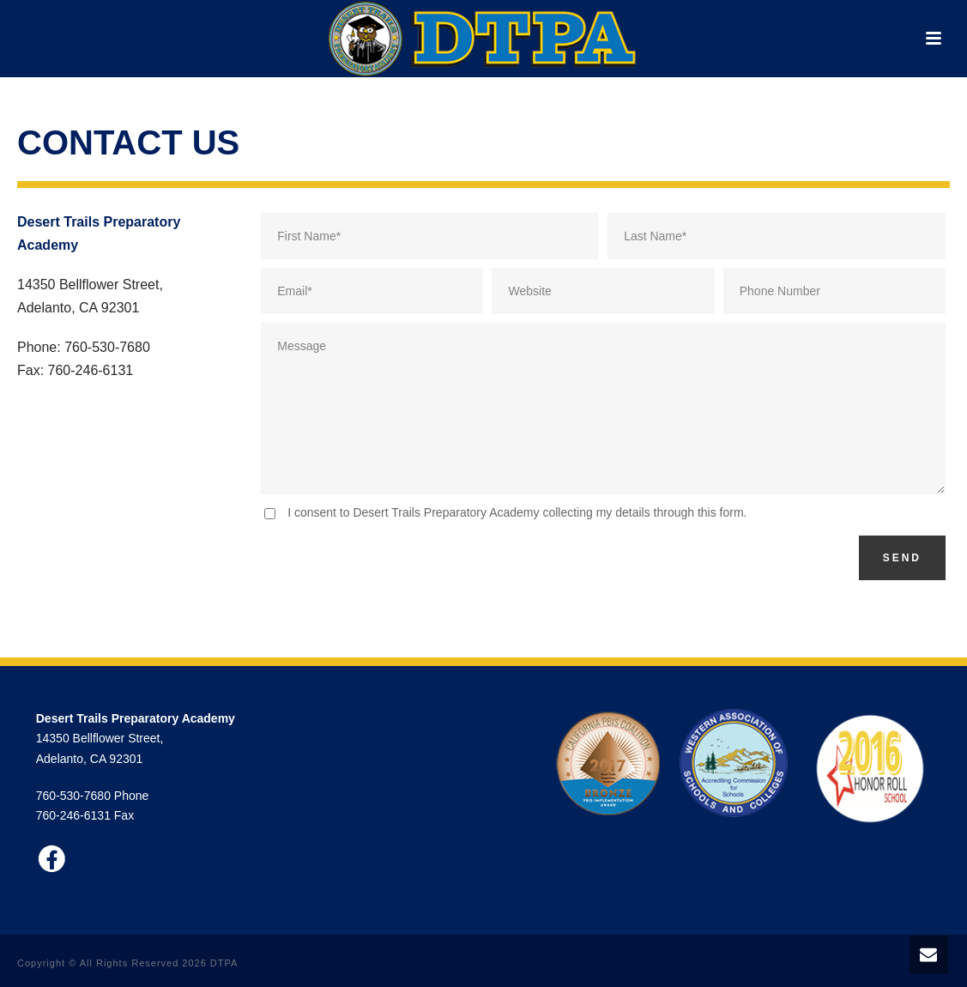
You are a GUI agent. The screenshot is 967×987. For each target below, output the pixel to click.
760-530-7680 (73, 795)
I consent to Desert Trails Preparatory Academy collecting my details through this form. (516, 512)
